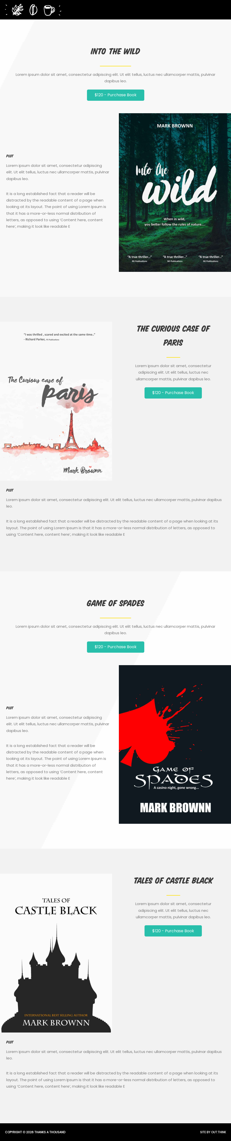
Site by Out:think (213, 1132)
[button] (115, 95)
